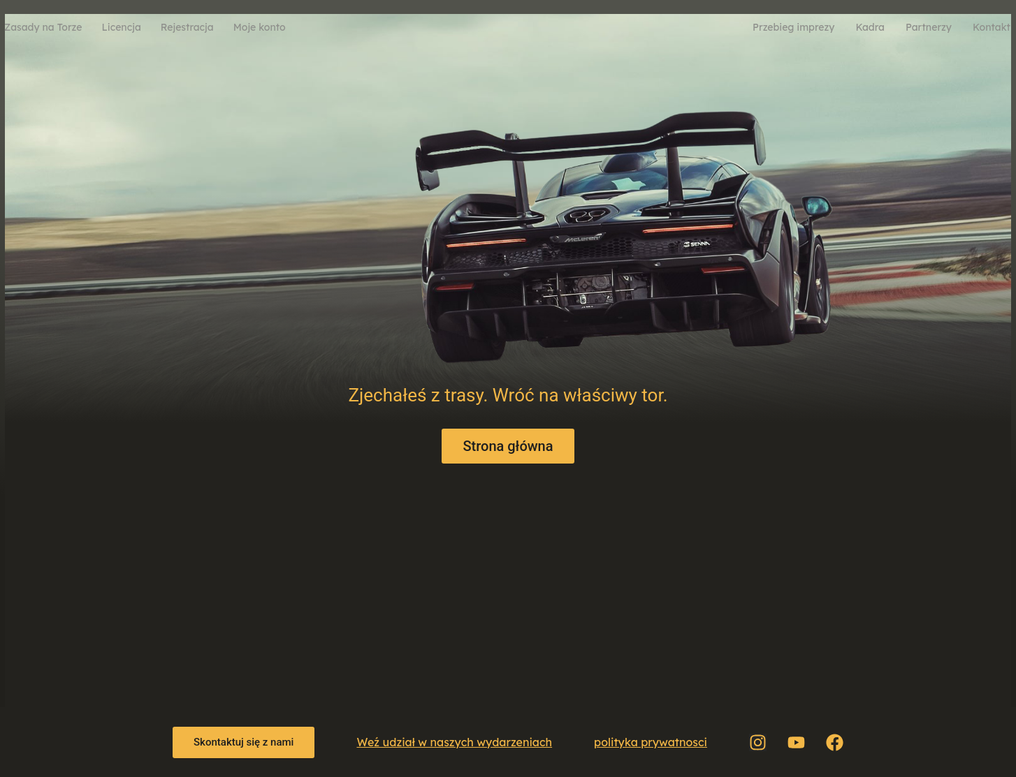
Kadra (870, 27)
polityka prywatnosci (650, 742)
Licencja (120, 27)
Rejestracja (187, 27)
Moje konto (259, 27)
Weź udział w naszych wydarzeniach (454, 742)
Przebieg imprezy (793, 27)
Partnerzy (929, 27)
